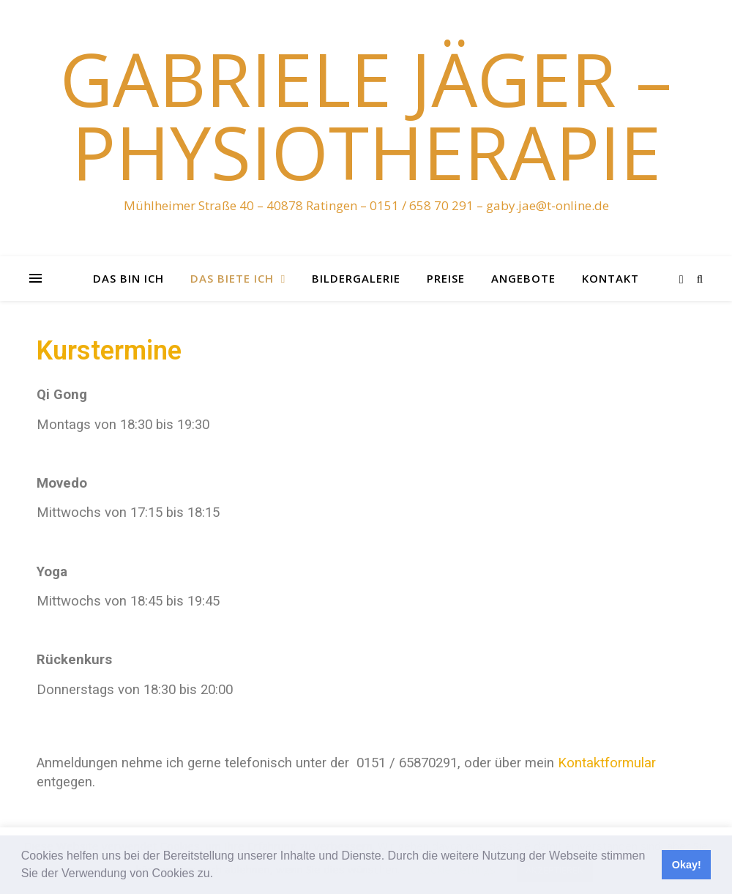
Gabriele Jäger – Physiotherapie (366, 115)
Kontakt (610, 278)
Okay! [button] (686, 865)
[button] (219, 875)
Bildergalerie (356, 278)
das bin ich (128, 278)
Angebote (523, 278)
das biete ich (232, 278)
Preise (446, 278)
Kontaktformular (607, 763)
